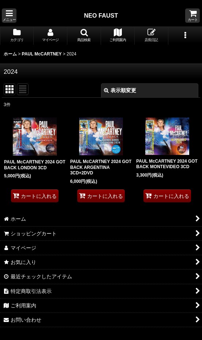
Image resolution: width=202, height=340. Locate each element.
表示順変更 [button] (120, 90)
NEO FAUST (101, 15)
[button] (9, 15)
